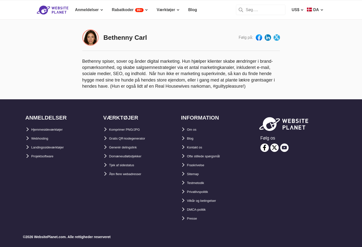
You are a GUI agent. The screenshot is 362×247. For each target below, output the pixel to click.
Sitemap (194, 174)
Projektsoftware (46, 156)
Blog (191, 138)
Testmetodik (198, 183)
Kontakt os (197, 147)
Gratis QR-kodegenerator (132, 138)
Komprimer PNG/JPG (129, 129)
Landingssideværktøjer (53, 147)
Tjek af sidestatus (125, 165)
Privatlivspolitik (201, 192)
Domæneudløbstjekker (130, 156)
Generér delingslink (127, 147)
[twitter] (274, 148)
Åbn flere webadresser (130, 174)
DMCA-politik (199, 209)
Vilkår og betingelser (206, 201)
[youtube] (284, 148)
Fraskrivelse (198, 165)
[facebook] (264, 148)
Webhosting (42, 138)
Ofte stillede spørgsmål (209, 156)
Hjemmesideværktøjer (52, 129)
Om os (193, 129)
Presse (193, 218)
